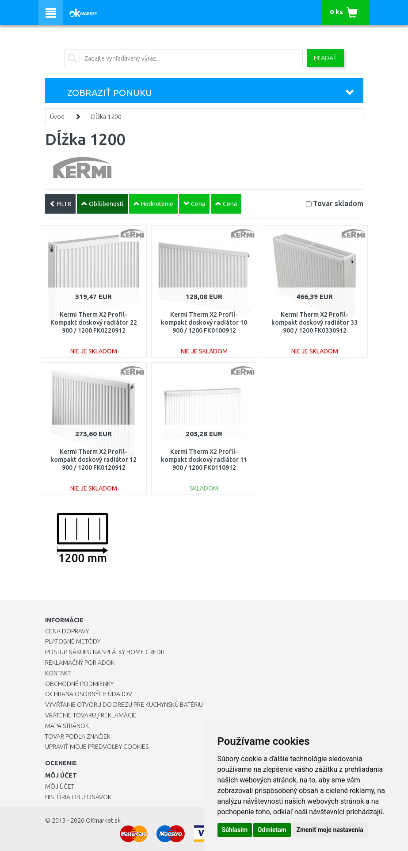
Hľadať (325, 57)
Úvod (57, 116)
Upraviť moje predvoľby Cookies (97, 746)
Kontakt (58, 673)
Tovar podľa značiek (78, 736)
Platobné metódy (72, 641)
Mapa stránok (67, 725)
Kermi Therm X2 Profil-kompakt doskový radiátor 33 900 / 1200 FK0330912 (314, 322)
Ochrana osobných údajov (88, 694)
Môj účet (59, 786)
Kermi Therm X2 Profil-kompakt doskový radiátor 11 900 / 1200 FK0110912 (204, 459)
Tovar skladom (338, 203)
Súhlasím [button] (235, 829)
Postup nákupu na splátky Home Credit (105, 652)
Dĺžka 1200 (106, 116)
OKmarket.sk (103, 820)
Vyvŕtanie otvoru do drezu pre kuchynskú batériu (124, 704)
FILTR (60, 203)
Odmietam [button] (272, 829)
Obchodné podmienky (79, 683)
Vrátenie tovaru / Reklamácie (91, 715)
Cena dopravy (67, 631)
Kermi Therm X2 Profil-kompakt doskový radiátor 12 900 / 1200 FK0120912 (93, 459)
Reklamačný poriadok (79, 662)
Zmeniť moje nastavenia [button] (329, 829)
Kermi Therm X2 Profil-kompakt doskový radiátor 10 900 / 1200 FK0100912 (204, 322)
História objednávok (78, 797)
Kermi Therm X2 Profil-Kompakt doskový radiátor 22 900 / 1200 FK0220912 (93, 322)
